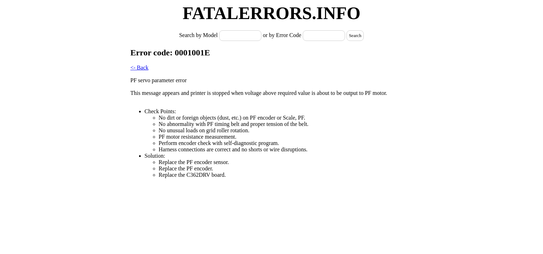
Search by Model (199, 35)
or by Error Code (282, 35)
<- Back (140, 68)
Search (355, 35)
